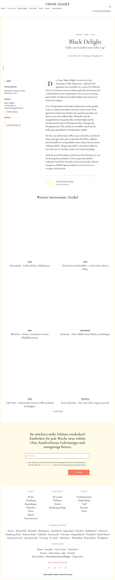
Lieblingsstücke (84, 496)
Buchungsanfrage (57, 507)
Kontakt (49, 549)
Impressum (77, 556)
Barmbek (32, 530)
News (84, 511)
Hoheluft (42, 534)
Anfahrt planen (12, 111)
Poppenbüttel (77, 534)
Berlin (6, 11)
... (5, 121)
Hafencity (103, 530)
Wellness (57, 500)
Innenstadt (53, 534)
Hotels (57, 503)
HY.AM (70, 574)
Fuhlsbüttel (91, 530)
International (60, 11)
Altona (10, 530)
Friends (71, 552)
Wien (44, 11)
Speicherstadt (30, 537)
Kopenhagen (26, 11)
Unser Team (60, 549)
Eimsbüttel (56, 530)
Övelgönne (102, 537)
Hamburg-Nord (13, 534)
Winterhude (89, 537)
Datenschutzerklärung (47, 465)
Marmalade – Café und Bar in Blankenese (30, 265)
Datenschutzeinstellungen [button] (58, 556)
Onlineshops (84, 500)
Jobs (64, 552)
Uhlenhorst (64, 537)
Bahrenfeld (21, 530)
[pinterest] (60, 568)
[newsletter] (66, 568)
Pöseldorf (90, 534)
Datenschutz (38, 556)
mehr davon (58, 411)
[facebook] (49, 568)
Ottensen (65, 534)
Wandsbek (77, 537)
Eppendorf (68, 530)
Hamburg (15, 11)
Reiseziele (57, 496)
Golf (84, 503)
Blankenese (44, 530)
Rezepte (84, 507)
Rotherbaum (103, 534)
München (36, 11)
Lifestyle (35, 7)
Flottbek (79, 530)
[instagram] (55, 568)
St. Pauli (53, 537)
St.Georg (43, 537)
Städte (7, 7)
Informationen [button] (57, 544)
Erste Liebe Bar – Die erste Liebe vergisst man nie (85, 402)
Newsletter (73, 549)
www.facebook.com (13, 125)
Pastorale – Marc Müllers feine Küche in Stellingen (85, 334)
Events (43, 552)
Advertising (54, 552)
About (40, 549)
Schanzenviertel (15, 537)
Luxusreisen (20, 7)
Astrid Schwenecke (74, 56)
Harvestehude (29, 534)
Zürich (50, 11)
